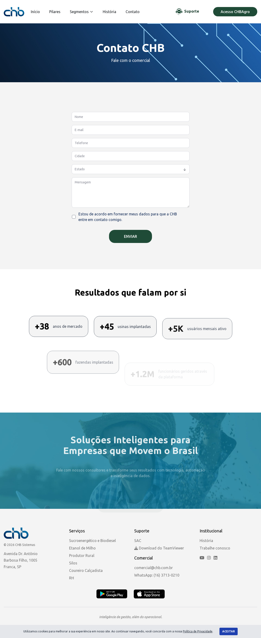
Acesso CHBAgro (235, 12)
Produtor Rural (81, 555)
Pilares (54, 12)
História (109, 12)
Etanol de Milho (82, 548)
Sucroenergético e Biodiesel (92, 540)
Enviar (130, 236)
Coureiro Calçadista (86, 570)
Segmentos (81, 12)
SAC (137, 540)
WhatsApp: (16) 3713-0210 (156, 575)
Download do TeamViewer (159, 548)
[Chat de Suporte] (187, 12)
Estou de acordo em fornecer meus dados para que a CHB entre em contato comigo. (127, 217)
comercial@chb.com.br (153, 568)
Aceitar (228, 631)
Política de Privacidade (197, 631)
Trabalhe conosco (215, 548)
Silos (73, 563)
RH (71, 578)
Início (35, 12)
